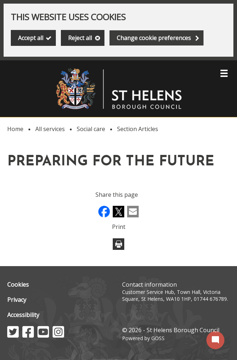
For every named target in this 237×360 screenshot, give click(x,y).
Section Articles (137, 129)
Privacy (16, 300)
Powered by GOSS (143, 338)
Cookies (18, 285)
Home (15, 129)
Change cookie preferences (154, 38)
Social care (91, 129)
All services (50, 129)
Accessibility (23, 315)
